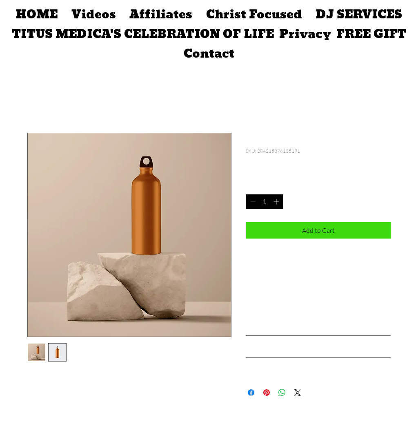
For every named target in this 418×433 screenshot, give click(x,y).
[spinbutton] (264, 201)
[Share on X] (297, 392)
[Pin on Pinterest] (266, 392)
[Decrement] (252, 201)
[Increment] (277, 201)
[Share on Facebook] (251, 392)
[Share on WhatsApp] (282, 392)
